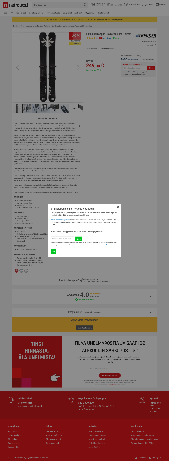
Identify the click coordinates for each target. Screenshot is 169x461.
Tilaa (78, 239)
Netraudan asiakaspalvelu (60, 220)
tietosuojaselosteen (107, 244)
